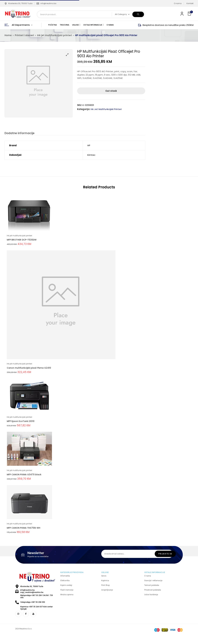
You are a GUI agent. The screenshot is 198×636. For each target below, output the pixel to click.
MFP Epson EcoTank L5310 (20, 421)
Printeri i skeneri (24, 35)
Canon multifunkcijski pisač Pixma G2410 (29, 368)
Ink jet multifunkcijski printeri (54, 35)
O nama (178, 3)
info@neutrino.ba (48, 3)
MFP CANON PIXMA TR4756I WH (23, 528)
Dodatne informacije (19, 133)
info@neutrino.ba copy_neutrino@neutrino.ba (31, 591)
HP (88, 145)
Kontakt (190, 3)
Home (8, 35)
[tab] (19, 134)
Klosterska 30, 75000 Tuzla (18, 3)
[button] (189, 13)
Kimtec (91, 155)
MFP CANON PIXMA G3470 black (24, 474)
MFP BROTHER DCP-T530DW (22, 240)
